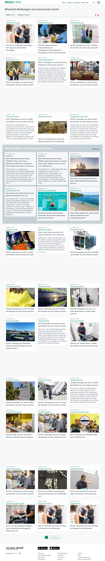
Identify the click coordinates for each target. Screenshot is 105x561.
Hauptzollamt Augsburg (45, 228)
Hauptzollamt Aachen (44, 285)
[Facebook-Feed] (95, 15)
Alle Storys (96, 148)
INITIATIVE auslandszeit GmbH (47, 189)
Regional (77, 2)
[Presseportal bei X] (17, 551)
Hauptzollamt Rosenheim (45, 22)
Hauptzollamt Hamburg (77, 228)
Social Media (41, 557)
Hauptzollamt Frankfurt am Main (79, 410)
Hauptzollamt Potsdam (12, 116)
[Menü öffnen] (98, 2)
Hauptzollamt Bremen (76, 378)
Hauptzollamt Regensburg (45, 59)
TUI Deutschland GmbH (13, 189)
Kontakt (80, 551)
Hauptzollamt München (77, 22)
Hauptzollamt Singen (12, 228)
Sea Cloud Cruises (75, 155)
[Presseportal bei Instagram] (19, 551)
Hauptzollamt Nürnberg (45, 116)
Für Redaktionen (62, 551)
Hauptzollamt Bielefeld (12, 319)
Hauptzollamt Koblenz (44, 410)
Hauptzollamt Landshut (77, 59)
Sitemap (60, 557)
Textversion (61, 555)
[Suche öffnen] (94, 2)
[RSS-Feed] (98, 15)
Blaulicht (70, 2)
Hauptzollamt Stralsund (77, 285)
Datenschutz (41, 555)
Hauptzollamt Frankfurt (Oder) (79, 116)
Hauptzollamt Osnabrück (13, 467)
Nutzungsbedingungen (44, 553)
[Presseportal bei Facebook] (15, 551)
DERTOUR (9, 155)
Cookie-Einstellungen (84, 555)
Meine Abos (84, 2)
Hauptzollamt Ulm (75, 501)
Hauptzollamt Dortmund (13, 22)
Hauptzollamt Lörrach (12, 59)
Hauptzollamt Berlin (44, 319)
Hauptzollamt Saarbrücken (14, 410)
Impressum (41, 551)
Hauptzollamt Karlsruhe (77, 319)
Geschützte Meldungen (84, 557)
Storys (64, 2)
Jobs (79, 553)
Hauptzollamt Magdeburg (13, 285)
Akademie (60, 553)
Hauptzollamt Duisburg (45, 378)
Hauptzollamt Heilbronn (13, 378)
